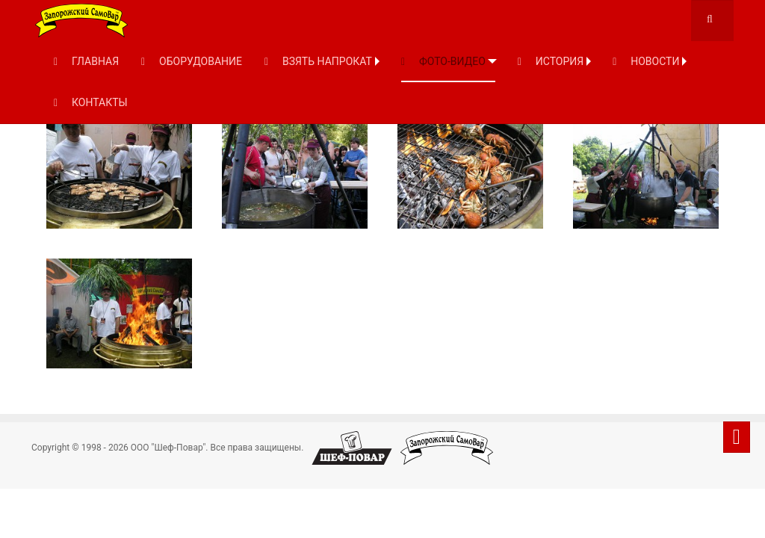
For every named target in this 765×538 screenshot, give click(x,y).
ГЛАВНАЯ (86, 61)
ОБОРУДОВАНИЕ (191, 61)
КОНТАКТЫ (91, 102)
